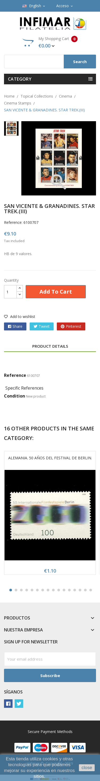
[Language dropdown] (34, 6)
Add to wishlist (19, 316)
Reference (15, 375)
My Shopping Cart (50, 42)
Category (19, 79)
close (87, 767)
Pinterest (73, 326)
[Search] (50, 61)
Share (17, 326)
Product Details (50, 346)
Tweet (44, 326)
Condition (14, 396)
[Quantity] (10, 291)
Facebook (8, 703)
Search (80, 61)
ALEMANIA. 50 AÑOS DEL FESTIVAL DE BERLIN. (50, 457)
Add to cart (55, 291)
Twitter (19, 703)
